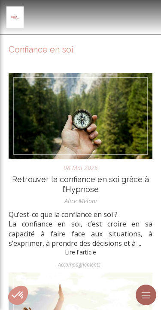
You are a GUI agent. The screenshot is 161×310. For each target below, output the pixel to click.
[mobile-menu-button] (146, 295)
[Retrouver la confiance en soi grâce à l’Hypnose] (80, 116)
